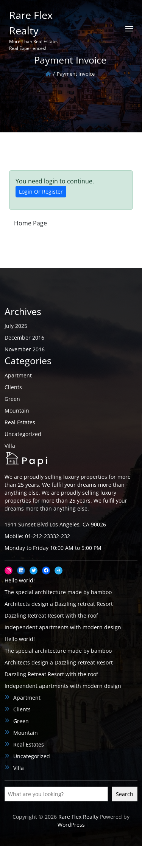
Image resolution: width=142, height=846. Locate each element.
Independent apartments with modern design (63, 627)
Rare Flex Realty (78, 816)
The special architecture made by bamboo (58, 592)
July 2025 (16, 325)
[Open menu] (129, 28)
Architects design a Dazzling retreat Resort (59, 603)
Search (124, 794)
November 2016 (25, 349)
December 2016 (24, 337)
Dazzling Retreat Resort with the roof (51, 615)
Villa (10, 445)
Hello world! (20, 580)
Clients (13, 387)
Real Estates (20, 422)
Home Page (30, 223)
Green (12, 398)
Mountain (17, 410)
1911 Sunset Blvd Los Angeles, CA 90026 (55, 524)
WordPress (71, 824)
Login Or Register (41, 191)
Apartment (18, 375)
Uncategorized (23, 434)
